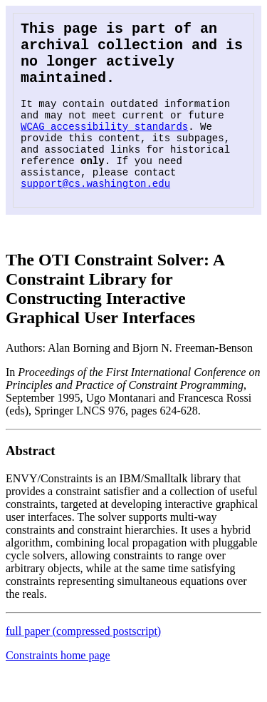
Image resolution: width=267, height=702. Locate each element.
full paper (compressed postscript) (83, 659)
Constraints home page (58, 684)
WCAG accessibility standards (104, 144)
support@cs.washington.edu (95, 211)
